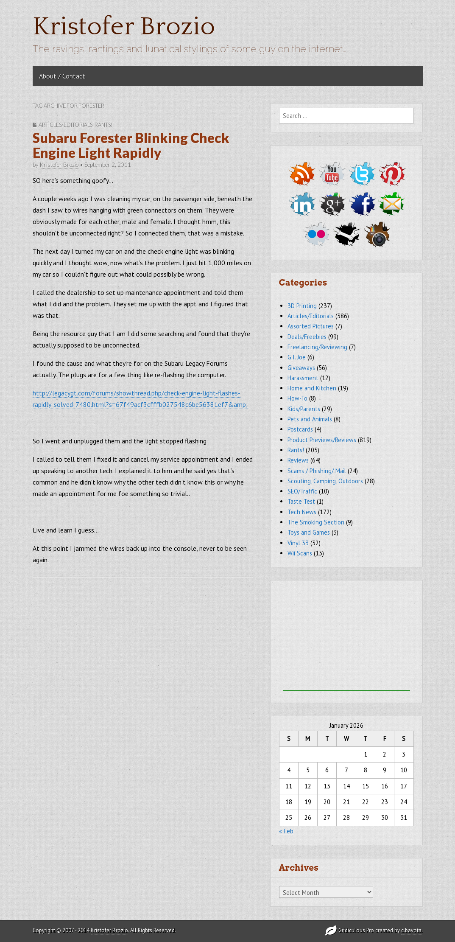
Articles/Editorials (65, 124)
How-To (297, 398)
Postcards (300, 429)
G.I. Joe (297, 357)
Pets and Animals (310, 419)
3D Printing (302, 306)
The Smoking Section (316, 522)
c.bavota (411, 930)
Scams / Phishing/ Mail (317, 471)
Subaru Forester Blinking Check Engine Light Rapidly (131, 145)
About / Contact (62, 76)
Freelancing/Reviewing (317, 347)
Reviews (298, 460)
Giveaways (301, 368)
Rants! (104, 124)
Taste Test (301, 501)
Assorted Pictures (311, 326)
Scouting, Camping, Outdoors (325, 481)
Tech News (302, 512)
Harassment (303, 378)
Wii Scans (300, 553)
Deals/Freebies (307, 337)
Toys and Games (309, 532)
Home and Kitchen (312, 388)
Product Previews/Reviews (322, 440)
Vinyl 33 (298, 543)
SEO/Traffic (302, 491)
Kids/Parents (304, 409)
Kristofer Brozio (124, 27)
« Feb (286, 831)
